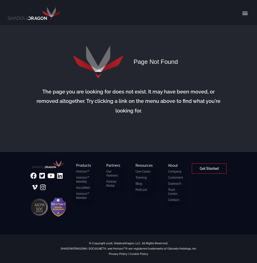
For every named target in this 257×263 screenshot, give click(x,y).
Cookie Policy (139, 254)
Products (83, 165)
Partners (113, 165)
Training (141, 177)
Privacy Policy (118, 254)
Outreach (174, 183)
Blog (138, 183)
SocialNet (83, 188)
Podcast (141, 190)
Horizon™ (82, 171)
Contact (173, 200)
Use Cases (142, 171)
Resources (144, 165)
